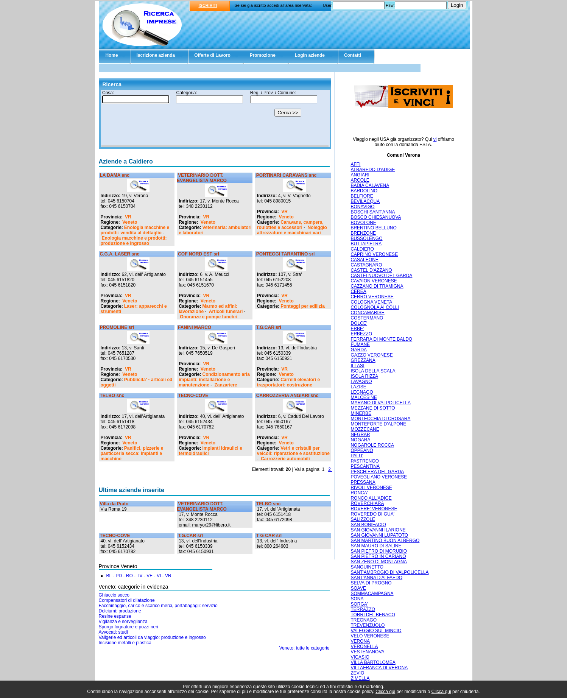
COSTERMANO (366, 318)
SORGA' (359, 604)
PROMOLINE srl (117, 327)
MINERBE (360, 413)
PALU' (356, 455)
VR (128, 217)
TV (139, 575)
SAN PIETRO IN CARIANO (378, 556)
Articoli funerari (226, 311)
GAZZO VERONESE (371, 355)
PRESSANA (362, 482)
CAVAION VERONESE (373, 281)
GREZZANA (362, 360)
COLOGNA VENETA (371, 302)
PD (118, 575)
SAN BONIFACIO (368, 524)
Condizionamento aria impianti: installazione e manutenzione (214, 380)
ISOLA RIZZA (364, 376)
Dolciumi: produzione (120, 611)
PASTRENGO (364, 461)
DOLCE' (358, 323)
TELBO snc (112, 395)
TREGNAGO (363, 620)
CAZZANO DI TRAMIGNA (376, 286)
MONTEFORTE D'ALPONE (378, 424)
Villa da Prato (114, 503)
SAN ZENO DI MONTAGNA (378, 561)
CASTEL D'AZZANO (371, 270)
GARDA (358, 349)
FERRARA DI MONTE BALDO (381, 339)
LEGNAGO (361, 392)
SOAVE (358, 588)
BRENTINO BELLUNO (373, 228)
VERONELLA (364, 646)
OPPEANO (361, 450)
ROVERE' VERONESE (373, 508)
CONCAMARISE (367, 312)
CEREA (358, 291)
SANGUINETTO (366, 567)
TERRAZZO (362, 609)
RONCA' (359, 492)
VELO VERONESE (369, 636)
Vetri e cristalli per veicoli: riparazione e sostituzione (293, 451)
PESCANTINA (365, 466)
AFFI (355, 164)
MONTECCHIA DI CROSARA (380, 418)
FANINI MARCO (194, 327)
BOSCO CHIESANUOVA (375, 217)
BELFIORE (361, 196)
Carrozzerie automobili (285, 458)
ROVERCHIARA (367, 503)
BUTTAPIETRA (366, 243)
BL (109, 575)
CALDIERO (362, 249)
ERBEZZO (361, 334)
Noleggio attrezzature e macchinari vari (292, 230)
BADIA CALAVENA (369, 185)
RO (129, 575)
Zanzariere (226, 385)
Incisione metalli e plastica (125, 642)
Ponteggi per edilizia (302, 306)
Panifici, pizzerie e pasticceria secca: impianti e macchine (132, 453)
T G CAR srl (269, 535)
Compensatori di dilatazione (127, 600)
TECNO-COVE (193, 395)
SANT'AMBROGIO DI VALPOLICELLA (389, 572)
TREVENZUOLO (367, 625)
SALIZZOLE (362, 519)
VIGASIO (359, 657)
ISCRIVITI (208, 5)
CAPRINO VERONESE (374, 254)
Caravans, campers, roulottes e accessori (290, 225)
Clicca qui (385, 691)
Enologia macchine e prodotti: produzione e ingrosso (134, 240)
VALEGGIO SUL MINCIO (375, 630)
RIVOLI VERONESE (371, 487)
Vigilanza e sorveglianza (123, 621)
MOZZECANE (364, 429)
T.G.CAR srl (268, 327)
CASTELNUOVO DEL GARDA (381, 275)
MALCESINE (363, 397)
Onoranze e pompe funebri (208, 316)
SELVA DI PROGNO (370, 583)
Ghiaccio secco (114, 595)
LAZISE (358, 387)
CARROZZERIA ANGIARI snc (287, 395)
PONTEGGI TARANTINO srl (285, 254)
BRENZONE (363, 233)
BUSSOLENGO (366, 238)
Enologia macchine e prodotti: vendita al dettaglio (135, 230)
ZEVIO (357, 673)
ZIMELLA (359, 678)
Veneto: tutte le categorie (304, 648)
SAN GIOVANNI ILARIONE (377, 530)
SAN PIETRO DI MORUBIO (378, 551)
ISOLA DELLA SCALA (372, 371)
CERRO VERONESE (371, 296)
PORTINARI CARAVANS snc (286, 175)
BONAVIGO (362, 206)
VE (149, 575)
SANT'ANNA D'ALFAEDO (376, 577)
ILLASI (357, 365)
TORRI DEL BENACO (372, 614)
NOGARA (360, 439)
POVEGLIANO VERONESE (378, 477)
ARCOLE (359, 180)
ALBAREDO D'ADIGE (372, 169)
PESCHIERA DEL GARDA (377, 471)
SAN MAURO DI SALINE (375, 545)
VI (159, 575)
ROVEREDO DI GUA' (372, 514)
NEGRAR (360, 434)
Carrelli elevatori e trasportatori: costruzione (288, 382)
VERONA (360, 641)
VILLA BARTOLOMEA (372, 662)
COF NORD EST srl (198, 254)
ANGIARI (359, 175)
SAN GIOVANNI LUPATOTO (379, 535)
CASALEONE (364, 259)
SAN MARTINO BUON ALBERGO (384, 540)
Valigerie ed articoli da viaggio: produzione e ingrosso (152, 637)
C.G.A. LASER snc (120, 254)
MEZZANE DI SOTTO (372, 408)
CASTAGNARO (366, 265)
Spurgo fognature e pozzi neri (128, 626)
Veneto (129, 222)
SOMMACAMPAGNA (371, 593)
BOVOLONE (363, 222)
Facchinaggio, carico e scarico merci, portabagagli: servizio (158, 605)
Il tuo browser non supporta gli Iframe (215, 118)
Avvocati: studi (113, 632)
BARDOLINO (363, 190)
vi (435, 139)
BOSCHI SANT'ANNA (372, 212)
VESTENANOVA (367, 651)
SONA (356, 598)
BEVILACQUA (365, 201)
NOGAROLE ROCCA (372, 445)
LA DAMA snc (114, 175)
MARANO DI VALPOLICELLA (380, 402)
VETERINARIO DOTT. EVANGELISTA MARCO (202, 178)
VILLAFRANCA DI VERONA (379, 667)
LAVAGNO (361, 381)
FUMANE (360, 344)
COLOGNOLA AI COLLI (374, 307)
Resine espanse (115, 616)
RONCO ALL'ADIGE (370, 498)
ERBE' (357, 328)
